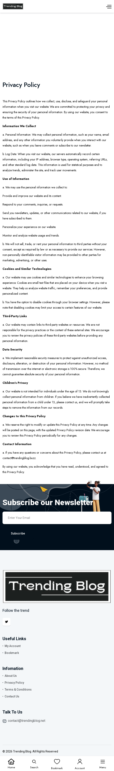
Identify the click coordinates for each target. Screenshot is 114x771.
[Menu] (102, 764)
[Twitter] (6, 622)
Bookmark (12, 653)
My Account (13, 646)
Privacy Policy (14, 682)
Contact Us (12, 696)
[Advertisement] (57, 44)
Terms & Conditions (18, 689)
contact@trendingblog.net (26, 721)
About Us (11, 675)
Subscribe (18, 533)
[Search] (34, 764)
